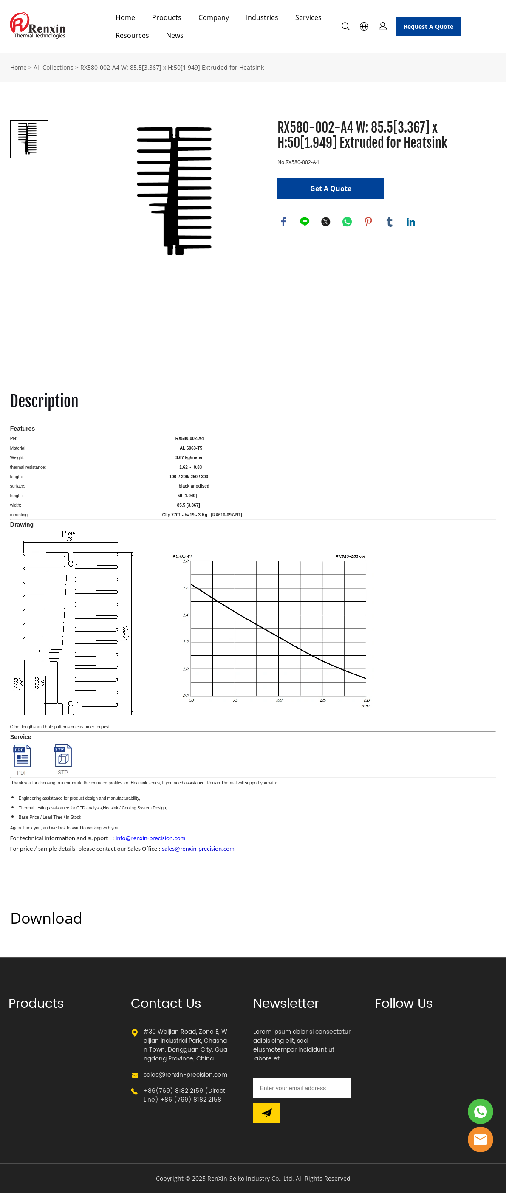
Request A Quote (428, 27)
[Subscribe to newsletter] (266, 1113)
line (305, 222)
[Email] (302, 1088)
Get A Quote (330, 188)
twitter (326, 222)
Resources (132, 35)
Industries (262, 17)
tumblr (390, 222)
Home (125, 17)
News (175, 35)
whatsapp (347, 222)
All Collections (53, 67)
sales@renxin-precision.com (185, 1074)
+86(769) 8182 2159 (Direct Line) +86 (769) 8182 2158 (184, 1095)
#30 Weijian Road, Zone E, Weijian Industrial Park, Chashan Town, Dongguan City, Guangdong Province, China (185, 1045)
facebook (283, 222)
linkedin (411, 222)
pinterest (368, 222)
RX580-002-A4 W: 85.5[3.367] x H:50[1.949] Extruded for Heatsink (172, 67)
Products (166, 17)
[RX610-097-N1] (226, 515)
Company (213, 17)
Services (308, 17)
